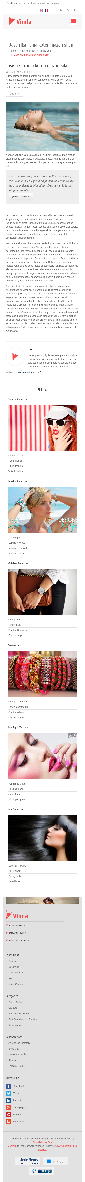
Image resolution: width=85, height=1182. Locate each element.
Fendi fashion (15, 460)
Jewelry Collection (18, 481)
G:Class (12, 1007)
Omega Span (15, 619)
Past (10, 978)
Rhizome (13, 1060)
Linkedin (17, 1100)
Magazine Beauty (17, 933)
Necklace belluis (16, 553)
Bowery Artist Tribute (19, 1013)
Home (12, 50)
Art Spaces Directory (19, 1043)
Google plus (20, 1107)
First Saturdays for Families (22, 1019)
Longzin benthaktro (18, 707)
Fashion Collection (18, 399)
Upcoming (13, 966)
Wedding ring (15, 537)
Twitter (16, 1093)
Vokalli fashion (16, 471)
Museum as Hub (17, 1054)
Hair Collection (16, 809)
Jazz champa (15, 794)
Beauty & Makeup (18, 727)
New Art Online (16, 972)
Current (12, 961)
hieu (11, 72)
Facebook (19, 1086)
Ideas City (13, 1048)
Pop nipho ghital (16, 783)
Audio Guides (15, 984)
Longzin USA (15, 624)
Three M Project (16, 1066)
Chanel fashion (16, 455)
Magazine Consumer (19, 940)
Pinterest (18, 1114)
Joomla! (12, 1146)
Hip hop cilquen (16, 799)
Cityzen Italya (15, 635)
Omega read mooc (18, 701)
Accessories (14, 645)
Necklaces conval (17, 548)
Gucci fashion (15, 466)
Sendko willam (16, 712)
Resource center (17, 1025)
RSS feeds (19, 1121)
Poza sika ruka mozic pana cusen (41, 3)
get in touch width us (21, 196)
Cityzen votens (16, 717)
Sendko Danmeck (17, 630)
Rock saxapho (15, 789)
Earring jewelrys (16, 542)
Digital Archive (15, 1002)
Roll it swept (14, 871)
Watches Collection (18, 563)
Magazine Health (17, 925)
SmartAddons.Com (42, 1142)
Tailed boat (45, 50)
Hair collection (27, 50)
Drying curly (14, 876)
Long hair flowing (17, 865)
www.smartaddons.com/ (28, 372)
